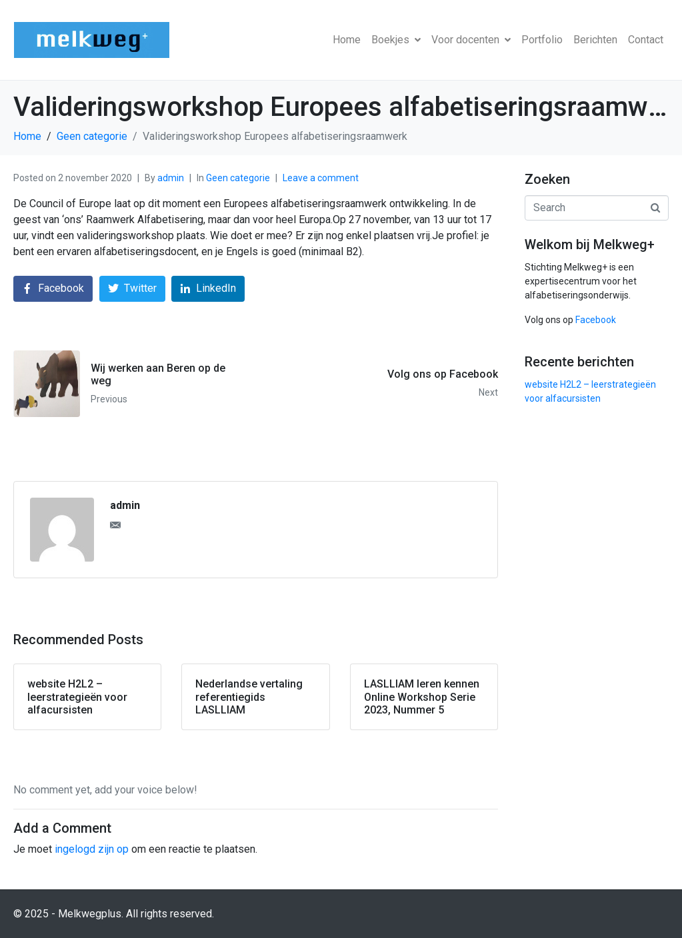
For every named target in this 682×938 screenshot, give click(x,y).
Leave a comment (321, 178)
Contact (645, 39)
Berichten (595, 39)
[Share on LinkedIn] (208, 289)
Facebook (595, 319)
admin (170, 178)
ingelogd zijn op (92, 849)
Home (347, 39)
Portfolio (542, 39)
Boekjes (396, 39)
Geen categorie (238, 178)
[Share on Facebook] (53, 289)
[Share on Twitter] (132, 289)
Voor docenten (471, 39)
